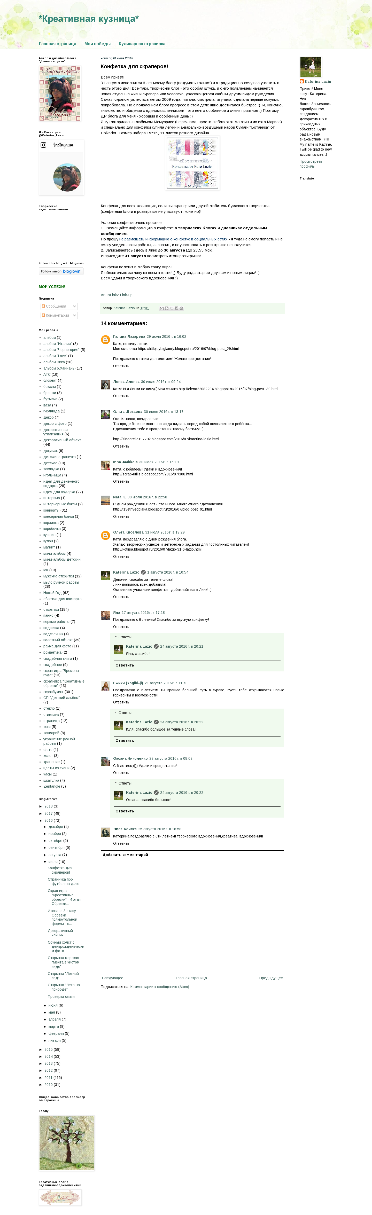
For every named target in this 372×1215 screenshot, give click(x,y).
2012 (49, 1070)
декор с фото (55, 423)
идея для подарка (59, 492)
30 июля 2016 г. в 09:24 (161, 382)
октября (56, 840)
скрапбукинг (53, 692)
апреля (55, 1019)
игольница (52, 475)
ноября (55, 834)
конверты (51, 510)
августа (55, 855)
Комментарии (55, 315)
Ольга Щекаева (127, 412)
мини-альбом (54, 553)
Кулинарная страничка (142, 44)
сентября (57, 847)
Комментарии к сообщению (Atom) (159, 987)
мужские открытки (58, 576)
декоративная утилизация (55, 432)
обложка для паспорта (62, 599)
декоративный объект (62, 440)
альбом (49, 337)
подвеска (51, 628)
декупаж (50, 451)
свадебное (52, 665)
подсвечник (53, 634)
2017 (49, 813)
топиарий (51, 733)
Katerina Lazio (126, 572)
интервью (51, 498)
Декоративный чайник (60, 933)
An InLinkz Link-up (117, 295)
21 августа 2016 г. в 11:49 (166, 683)
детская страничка (59, 457)
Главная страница (57, 44)
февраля (57, 1033)
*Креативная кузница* (89, 18)
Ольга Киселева (128, 532)
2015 (49, 1049)
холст (48, 756)
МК (45, 570)
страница (51, 721)
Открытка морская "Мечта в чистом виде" (63, 962)
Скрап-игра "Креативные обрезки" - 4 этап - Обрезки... (65, 897)
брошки (49, 393)
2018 (49, 806)
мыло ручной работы (61, 582)
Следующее (112, 978)
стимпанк (51, 714)
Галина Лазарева (129, 336)
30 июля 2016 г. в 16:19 (159, 462)
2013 (49, 1063)
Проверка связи (61, 996)
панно (48, 615)
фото (47, 750)
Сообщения (54, 306)
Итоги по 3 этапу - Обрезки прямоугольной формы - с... (63, 917)
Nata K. (119, 497)
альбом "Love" (55, 356)
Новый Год (52, 593)
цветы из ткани (56, 768)
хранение (51, 762)
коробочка (52, 529)
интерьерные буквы (60, 504)
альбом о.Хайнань (58, 368)
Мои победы (97, 44)
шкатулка (51, 780)
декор (48, 417)
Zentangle (51, 786)
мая (52, 1012)
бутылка (50, 399)
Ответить (121, 366)
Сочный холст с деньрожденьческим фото (66, 946)
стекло (49, 708)
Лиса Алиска (125, 829)
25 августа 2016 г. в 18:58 (159, 829)
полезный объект (58, 640)
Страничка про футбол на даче (63, 881)
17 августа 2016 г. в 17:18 (143, 612)
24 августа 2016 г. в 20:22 (181, 722)
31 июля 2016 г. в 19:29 (165, 532)
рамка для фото (57, 646)
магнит (49, 547)
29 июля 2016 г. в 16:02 (166, 336)
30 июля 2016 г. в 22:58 (147, 497)
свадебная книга (57, 658)
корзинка (51, 523)
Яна (116, 612)
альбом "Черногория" (61, 350)
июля (54, 862)
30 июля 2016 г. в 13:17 (163, 412)
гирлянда (51, 411)
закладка (51, 469)
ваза (47, 405)
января (55, 1040)
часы (47, 774)
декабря (56, 827)
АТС (47, 374)
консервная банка (58, 516)
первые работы (56, 622)
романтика (52, 652)
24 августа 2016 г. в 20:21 (181, 646)
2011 (48, 1078)
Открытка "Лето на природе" (64, 987)
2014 (49, 1056)
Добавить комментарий (125, 855)
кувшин (49, 535)
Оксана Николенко (130, 758)
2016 (49, 820)
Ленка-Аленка (126, 382)
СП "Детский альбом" (61, 698)
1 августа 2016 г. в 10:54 (167, 572)
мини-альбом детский (62, 559)
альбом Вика (54, 362)
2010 (49, 1085)
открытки (51, 609)
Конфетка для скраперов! (60, 870)
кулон (48, 541)
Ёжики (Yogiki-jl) (128, 683)
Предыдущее (271, 978)
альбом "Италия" (57, 344)
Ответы (125, 637)
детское (50, 463)
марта (54, 1026)
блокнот (50, 380)
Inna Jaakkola (125, 462)
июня (54, 1005)
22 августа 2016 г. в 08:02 (170, 758)
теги (47, 727)
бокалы (49, 387)
